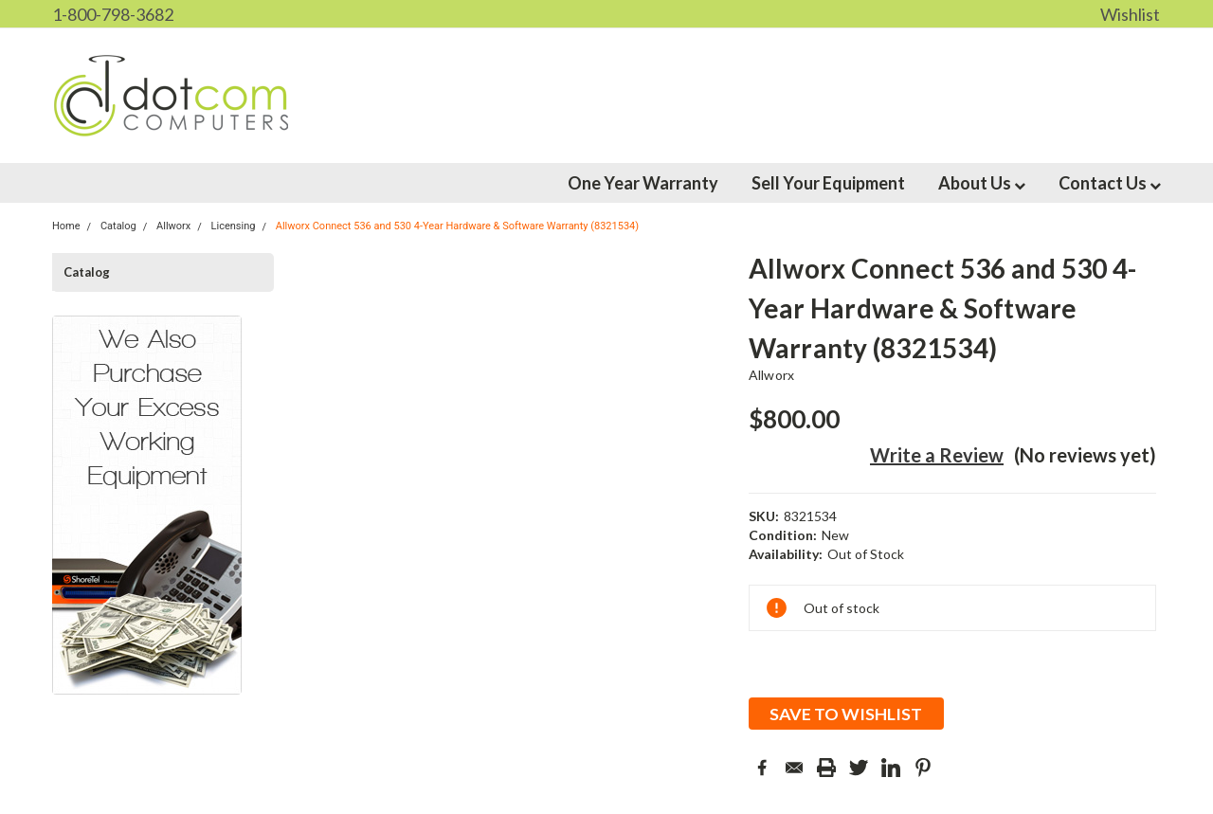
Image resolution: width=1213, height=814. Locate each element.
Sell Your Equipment (828, 182)
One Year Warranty (643, 182)
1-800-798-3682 (112, 14)
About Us (981, 182)
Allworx (772, 375)
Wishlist (1130, 14)
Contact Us (1110, 182)
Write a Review (937, 454)
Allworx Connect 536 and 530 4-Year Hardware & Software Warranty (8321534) (457, 226)
